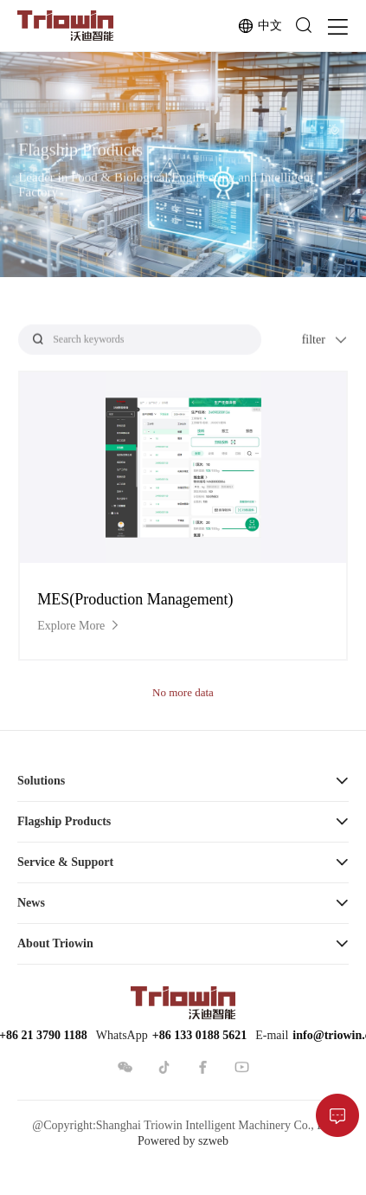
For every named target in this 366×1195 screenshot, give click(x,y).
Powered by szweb (183, 1140)
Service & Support (65, 862)
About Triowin (55, 943)
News (31, 902)
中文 (259, 26)
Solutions (41, 780)
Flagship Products (64, 821)
